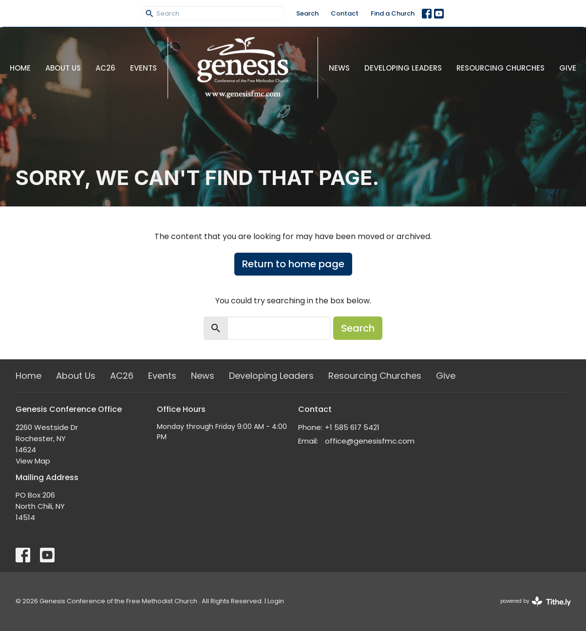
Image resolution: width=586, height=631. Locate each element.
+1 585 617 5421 (352, 427)
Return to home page (293, 264)
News (339, 68)
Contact (345, 13)
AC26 (105, 68)
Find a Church (393, 13)
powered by (535, 601)
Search (307, 13)
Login (275, 601)
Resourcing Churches (500, 68)
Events (143, 68)
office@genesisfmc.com (370, 441)
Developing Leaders (403, 68)
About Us (63, 68)
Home (20, 68)
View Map (33, 461)
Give (567, 68)
